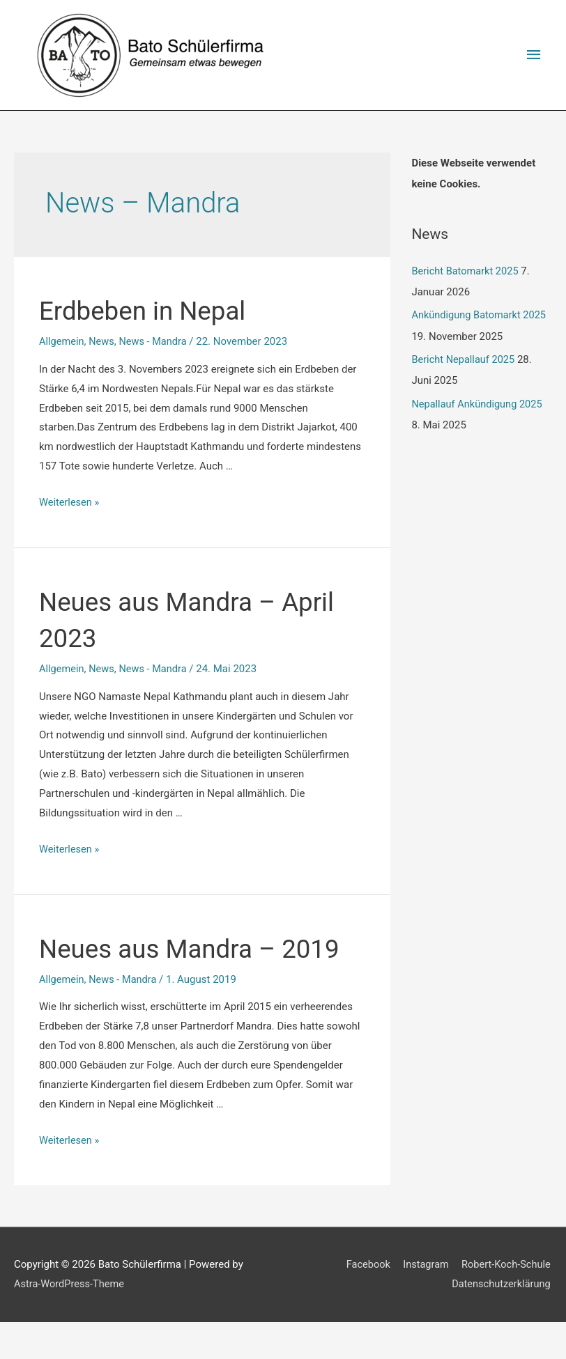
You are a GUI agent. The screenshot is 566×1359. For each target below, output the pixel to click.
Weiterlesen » (70, 503)
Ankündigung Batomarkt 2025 (480, 315)
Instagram (424, 1301)
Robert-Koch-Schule (506, 1301)
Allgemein (62, 342)
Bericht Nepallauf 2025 (464, 360)
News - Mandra (156, 342)
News (103, 342)
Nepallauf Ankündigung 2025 (478, 404)
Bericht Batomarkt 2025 (466, 271)
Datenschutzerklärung (501, 1320)
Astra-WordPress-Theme (71, 1320)
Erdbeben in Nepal (151, 311)
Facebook (364, 1301)
